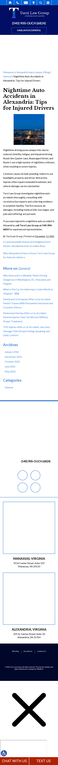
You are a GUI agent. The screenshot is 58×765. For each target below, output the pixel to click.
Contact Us (41, 651)
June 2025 (10, 366)
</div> (23, 752)
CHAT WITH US (14, 761)
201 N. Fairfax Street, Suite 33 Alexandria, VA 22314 (29, 635)
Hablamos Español (29, 30)
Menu (48, 2)
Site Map (15, 651)
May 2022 (10, 371)
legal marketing (19, 669)
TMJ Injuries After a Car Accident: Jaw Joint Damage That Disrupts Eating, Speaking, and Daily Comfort (26, 331)
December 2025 (13, 356)
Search (40, 2)
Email (25, 2)
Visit (33, 2)
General (7, 76)
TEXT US (43, 761)
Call (17, 2)
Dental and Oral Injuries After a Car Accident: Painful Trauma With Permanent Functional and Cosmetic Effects (28, 303)
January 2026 (12, 351)
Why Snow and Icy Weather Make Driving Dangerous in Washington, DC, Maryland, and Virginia (27, 279)
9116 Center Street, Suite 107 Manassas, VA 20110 (29, 565)
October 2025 (12, 361)
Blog (46, 72)
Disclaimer (28, 651)
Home (10, 2)
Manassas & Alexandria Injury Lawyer (23, 72)
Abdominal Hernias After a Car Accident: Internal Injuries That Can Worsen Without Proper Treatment (25, 317)
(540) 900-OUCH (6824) (29, 23)
